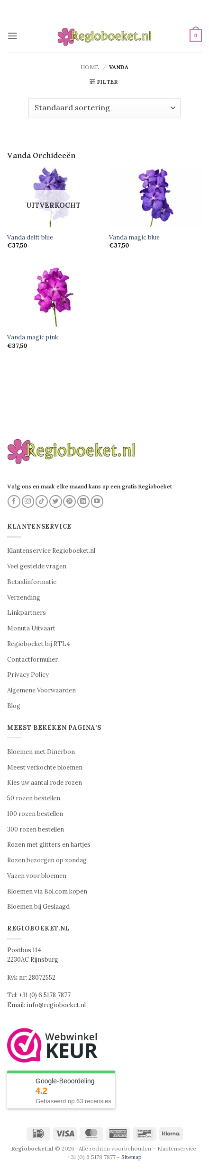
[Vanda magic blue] (155, 197)
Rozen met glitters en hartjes (49, 845)
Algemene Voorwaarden (41, 690)
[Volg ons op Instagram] (28, 501)
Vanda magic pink (32, 337)
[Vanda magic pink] (53, 297)
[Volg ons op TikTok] (42, 501)
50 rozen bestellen (33, 798)
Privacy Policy (28, 675)
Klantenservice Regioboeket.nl (51, 551)
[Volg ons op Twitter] (55, 501)
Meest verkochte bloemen (44, 767)
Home (90, 67)
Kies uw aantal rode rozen (44, 783)
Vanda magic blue (134, 237)
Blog (13, 706)
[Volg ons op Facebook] (14, 501)
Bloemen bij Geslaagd (38, 907)
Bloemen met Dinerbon (41, 752)
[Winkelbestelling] (104, 107)
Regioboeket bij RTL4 (38, 644)
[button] (12, 36)
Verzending (23, 597)
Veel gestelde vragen (36, 566)
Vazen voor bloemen (36, 876)
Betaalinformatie (31, 582)
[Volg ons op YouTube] (97, 501)
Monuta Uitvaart (31, 628)
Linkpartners (26, 613)
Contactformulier (32, 659)
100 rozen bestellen (35, 814)
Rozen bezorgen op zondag (47, 860)
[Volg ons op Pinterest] (69, 501)
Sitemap (131, 1156)
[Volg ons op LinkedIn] (83, 501)
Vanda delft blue (30, 237)
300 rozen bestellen (35, 829)
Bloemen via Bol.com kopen (47, 891)
